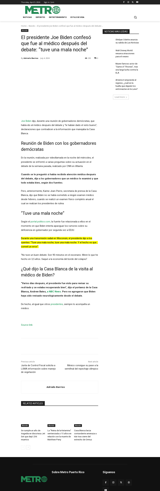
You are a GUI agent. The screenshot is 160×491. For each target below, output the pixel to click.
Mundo (32, 26)
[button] (135, 17)
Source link (27, 324)
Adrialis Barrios (31, 58)
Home (24, 26)
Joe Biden (26, 121)
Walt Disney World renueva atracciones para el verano (127, 53)
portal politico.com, (41, 221)
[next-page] (28, 446)
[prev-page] (23, 446)
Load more (121, 93)
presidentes (57, 304)
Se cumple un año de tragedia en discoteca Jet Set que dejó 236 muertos (32, 433)
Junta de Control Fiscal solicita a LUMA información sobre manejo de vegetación (38, 369)
